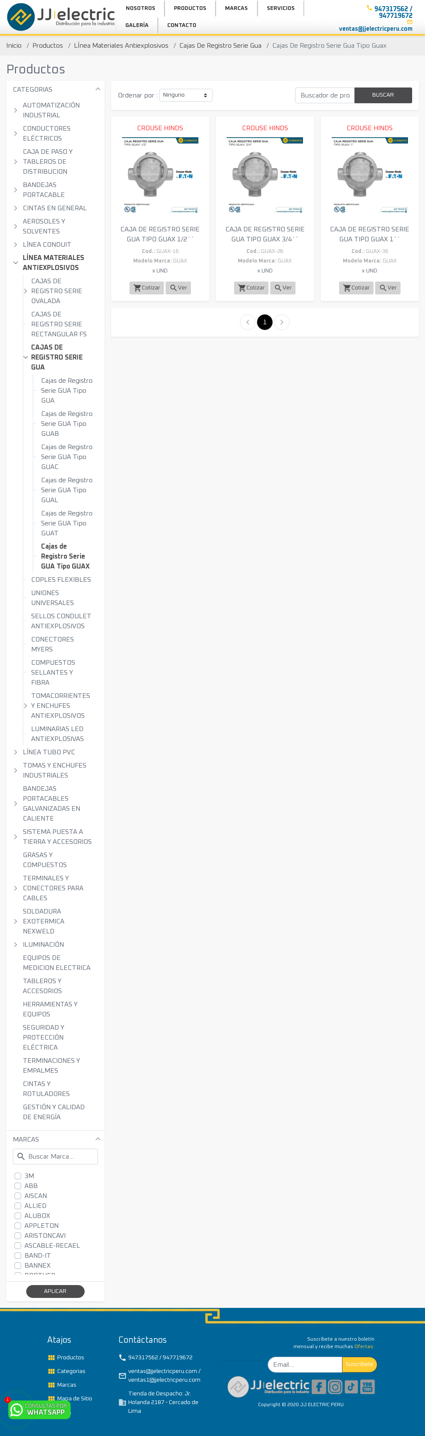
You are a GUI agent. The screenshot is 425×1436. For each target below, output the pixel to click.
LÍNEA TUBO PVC (49, 752)
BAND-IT (37, 1255)
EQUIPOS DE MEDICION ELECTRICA (56, 963)
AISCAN (35, 1196)
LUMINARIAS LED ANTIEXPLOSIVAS (57, 734)
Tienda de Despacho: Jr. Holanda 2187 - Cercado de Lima (158, 1402)
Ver (178, 288)
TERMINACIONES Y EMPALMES (51, 1065)
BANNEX (37, 1265)
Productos (47, 45)
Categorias (66, 1371)
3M (29, 1176)
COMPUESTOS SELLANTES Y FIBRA (53, 672)
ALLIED (35, 1206)
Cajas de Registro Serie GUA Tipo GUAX (65, 556)
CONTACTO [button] (181, 25)
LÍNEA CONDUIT (47, 244)
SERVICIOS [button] (281, 8)
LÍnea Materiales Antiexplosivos (121, 45)
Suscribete (360, 1364)
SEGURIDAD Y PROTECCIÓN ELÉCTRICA (43, 1037)
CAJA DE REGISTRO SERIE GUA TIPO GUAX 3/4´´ (265, 234)
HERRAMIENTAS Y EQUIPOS (50, 1009)
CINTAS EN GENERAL (55, 208)
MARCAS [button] (236, 8)
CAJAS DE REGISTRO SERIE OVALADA (56, 291)
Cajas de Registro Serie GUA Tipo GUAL (67, 490)
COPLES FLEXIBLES (61, 579)
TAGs (59, 1412)
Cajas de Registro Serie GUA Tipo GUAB (67, 424)
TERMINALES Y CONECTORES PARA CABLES (53, 888)
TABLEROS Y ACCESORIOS (42, 986)
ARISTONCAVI (45, 1235)
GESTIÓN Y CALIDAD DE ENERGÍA (54, 1112)
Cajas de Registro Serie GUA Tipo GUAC (67, 457)
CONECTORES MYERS (52, 644)
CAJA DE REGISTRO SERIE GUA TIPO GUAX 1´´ (369, 234)
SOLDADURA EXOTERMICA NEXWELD (43, 921)
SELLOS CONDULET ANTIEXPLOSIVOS (61, 621)
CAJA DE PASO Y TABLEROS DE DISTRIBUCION (48, 161)
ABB (31, 1186)
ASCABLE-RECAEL (52, 1245)
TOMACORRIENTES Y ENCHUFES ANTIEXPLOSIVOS (60, 705)
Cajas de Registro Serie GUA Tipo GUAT (67, 523)
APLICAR (55, 1291)
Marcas (61, 1385)
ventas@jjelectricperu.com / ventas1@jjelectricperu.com (159, 1375)
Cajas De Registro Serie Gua (220, 45)
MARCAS (26, 1139)
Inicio (14, 45)
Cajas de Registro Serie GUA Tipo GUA (67, 390)
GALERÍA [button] (137, 25)
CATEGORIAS (32, 89)
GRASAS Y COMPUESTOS (45, 860)
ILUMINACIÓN (43, 944)
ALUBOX (37, 1215)
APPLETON (41, 1225)
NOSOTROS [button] (140, 8)
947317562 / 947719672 (155, 1357)
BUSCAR (383, 95)
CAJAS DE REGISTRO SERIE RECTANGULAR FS (59, 324)
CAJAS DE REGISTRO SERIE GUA (57, 357)
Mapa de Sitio (69, 1399)
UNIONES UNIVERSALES (52, 598)
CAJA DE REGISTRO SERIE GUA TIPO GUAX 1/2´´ (160, 234)
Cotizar (146, 288)
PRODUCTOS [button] (190, 8)
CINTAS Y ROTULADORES (46, 1089)
